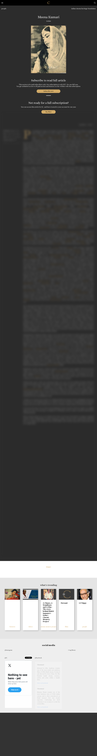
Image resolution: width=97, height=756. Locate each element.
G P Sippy (82, 603)
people (3, 9)
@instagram (8, 650)
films (66, 627)
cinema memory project (48, 627)
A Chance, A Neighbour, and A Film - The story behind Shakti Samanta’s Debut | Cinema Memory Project (48, 612)
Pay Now (48, 112)
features (12, 627)
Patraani (64, 603)
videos (30, 627)
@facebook (38, 658)
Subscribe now (48, 91)
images (48, 567)
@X (6, 658)
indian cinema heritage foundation (83, 9)
